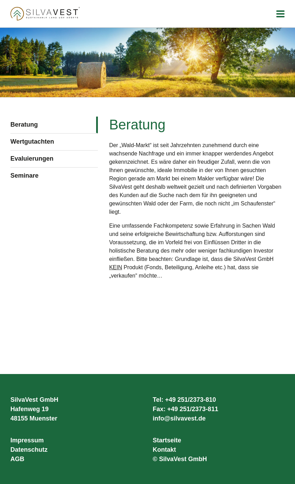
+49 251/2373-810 (190, 399)
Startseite (167, 440)
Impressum (27, 440)
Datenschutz (29, 449)
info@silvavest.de (179, 418)
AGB (17, 459)
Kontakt (164, 449)
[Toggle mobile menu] (280, 14)
